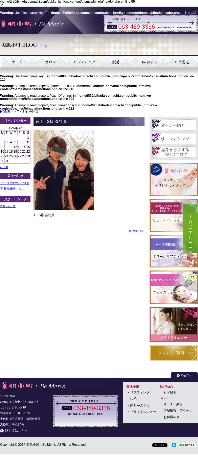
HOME (5, 111)
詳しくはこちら (16, 430)
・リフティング (138, 392)
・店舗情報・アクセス (176, 410)
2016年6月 (8, 206)
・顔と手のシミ (138, 405)
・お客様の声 (170, 417)
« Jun (4, 167)
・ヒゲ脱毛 (168, 392)
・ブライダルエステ (141, 411)
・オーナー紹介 (171, 404)
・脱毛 (132, 399)
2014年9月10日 (137, 231)
